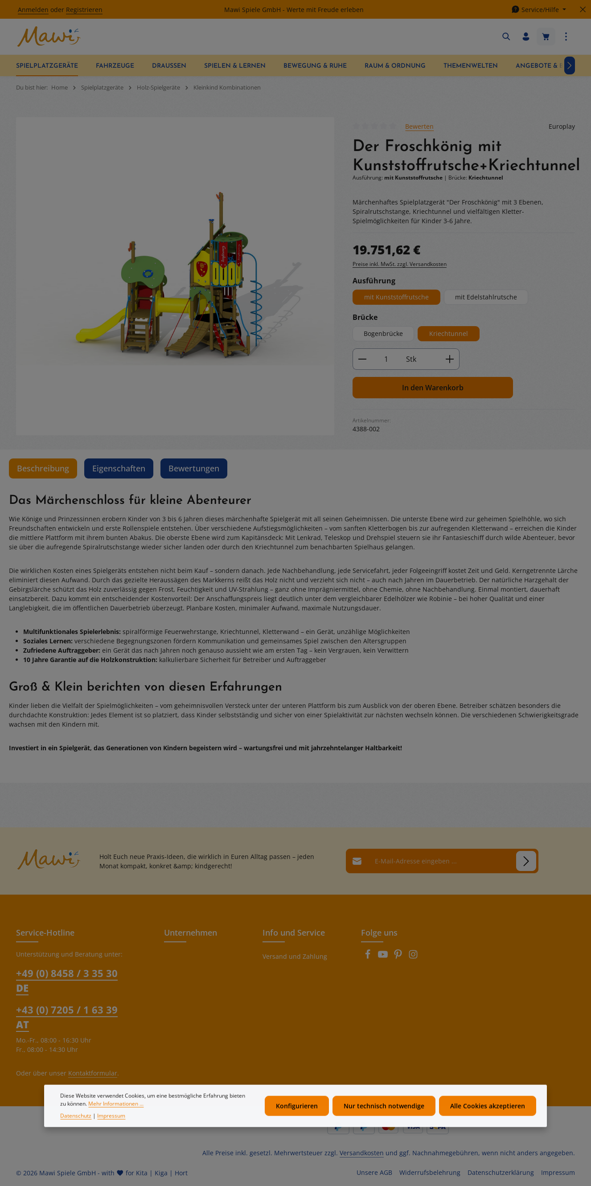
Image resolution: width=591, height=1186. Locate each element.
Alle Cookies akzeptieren (487, 1120)
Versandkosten (362, 1153)
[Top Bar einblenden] (566, 36)
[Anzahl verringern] (362, 359)
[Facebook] (368, 957)
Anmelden (33, 9)
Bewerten (419, 126)
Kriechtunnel (448, 333)
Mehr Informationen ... (116, 1118)
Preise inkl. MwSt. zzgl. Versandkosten (400, 264)
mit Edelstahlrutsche (486, 297)
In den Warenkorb (433, 388)
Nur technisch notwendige (384, 1120)
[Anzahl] (386, 359)
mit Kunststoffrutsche (396, 297)
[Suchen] (506, 36)
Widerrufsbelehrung (429, 1172)
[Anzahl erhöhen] (450, 359)
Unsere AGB (374, 1172)
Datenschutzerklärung (501, 1172)
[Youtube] (384, 957)
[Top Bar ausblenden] (582, 9)
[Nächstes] (569, 65)
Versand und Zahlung (295, 956)
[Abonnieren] (526, 861)
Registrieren (84, 9)
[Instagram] (413, 957)
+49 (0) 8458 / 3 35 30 (67, 980)
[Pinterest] (399, 957)
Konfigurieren (297, 1120)
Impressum (558, 1172)
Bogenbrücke (383, 333)
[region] (175, 276)
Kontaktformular (92, 1073)
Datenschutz (75, 1130)
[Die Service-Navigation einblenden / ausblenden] (538, 9)
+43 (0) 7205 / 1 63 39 (67, 1017)
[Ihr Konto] (526, 36)
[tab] (43, 468)
